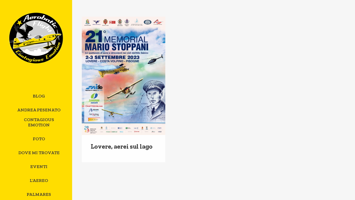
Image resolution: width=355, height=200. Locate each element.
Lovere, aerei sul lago (122, 146)
